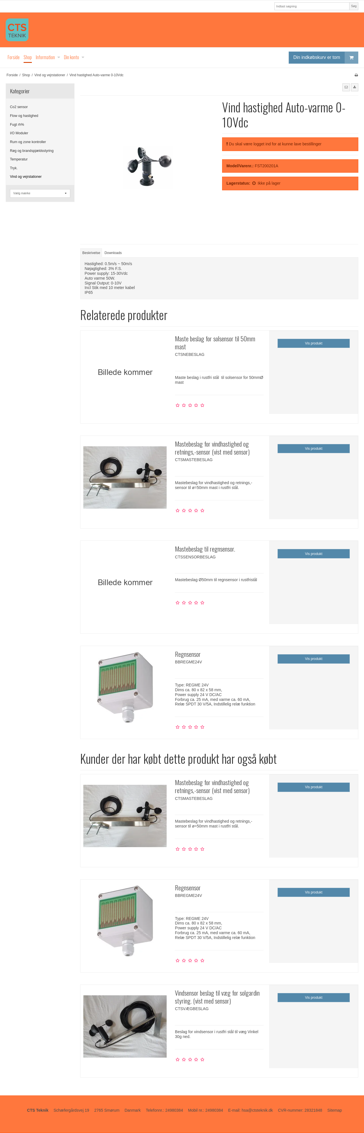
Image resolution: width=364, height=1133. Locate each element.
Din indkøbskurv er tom (325, 57)
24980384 (174, 1110)
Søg (353, 6)
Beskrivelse (91, 253)
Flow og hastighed (24, 116)
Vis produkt (313, 343)
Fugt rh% (17, 125)
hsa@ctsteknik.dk (257, 1110)
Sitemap (334, 1110)
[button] (346, 87)
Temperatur (19, 159)
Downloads (113, 253)
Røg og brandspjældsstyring (31, 151)
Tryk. (14, 168)
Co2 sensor (19, 107)
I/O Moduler (19, 133)
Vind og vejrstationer (26, 177)
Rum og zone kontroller (28, 142)
